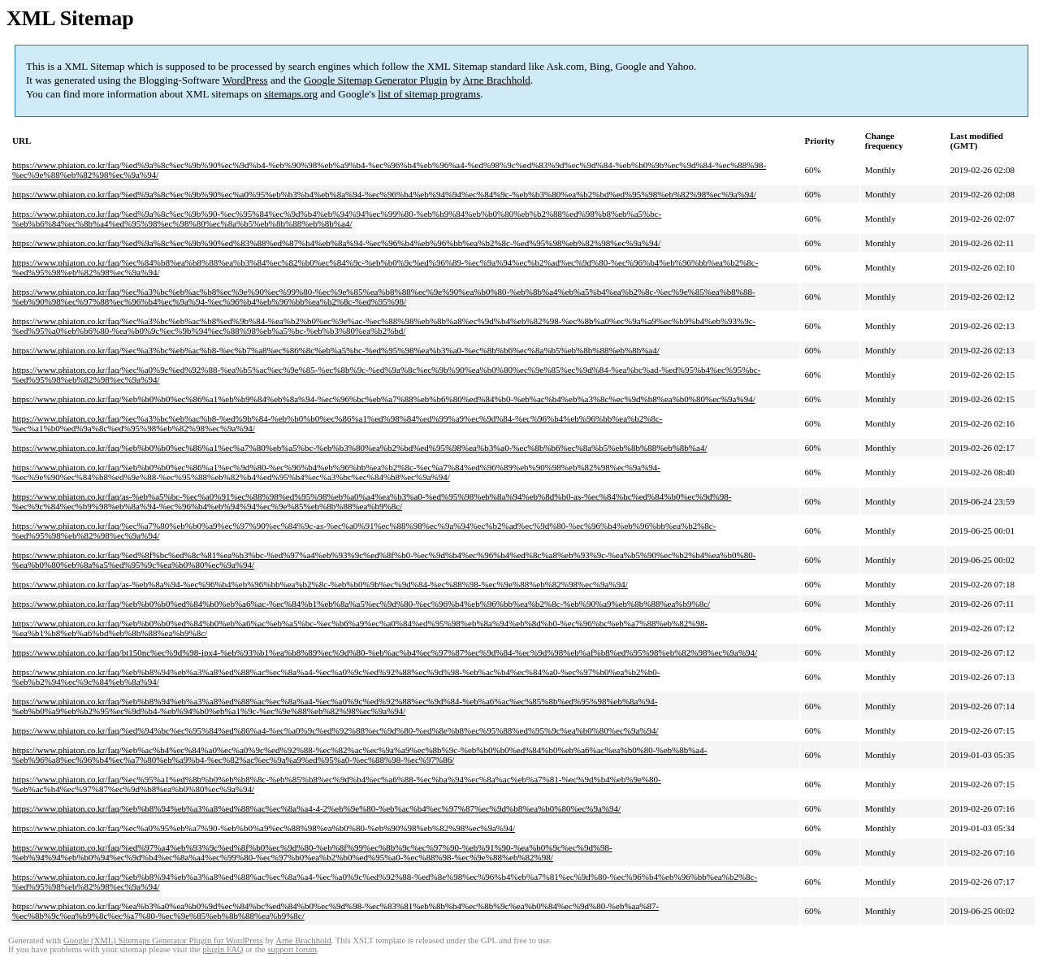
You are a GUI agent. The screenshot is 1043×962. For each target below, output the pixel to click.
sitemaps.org (291, 94)
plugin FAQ (222, 949)
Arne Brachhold (496, 80)
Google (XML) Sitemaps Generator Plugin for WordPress (163, 940)
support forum (292, 949)
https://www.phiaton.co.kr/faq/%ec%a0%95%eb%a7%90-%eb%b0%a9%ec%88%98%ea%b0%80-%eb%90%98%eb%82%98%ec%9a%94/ (263, 828)
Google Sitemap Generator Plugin (376, 80)
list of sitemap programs (429, 94)
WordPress (245, 80)
